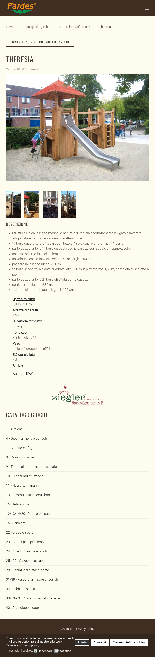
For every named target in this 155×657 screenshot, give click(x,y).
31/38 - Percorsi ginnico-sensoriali (32, 579)
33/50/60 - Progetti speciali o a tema (33, 598)
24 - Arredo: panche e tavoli (26, 551)
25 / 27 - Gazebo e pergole (25, 561)
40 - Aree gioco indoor (22, 608)
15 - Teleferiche (17, 504)
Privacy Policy (85, 629)
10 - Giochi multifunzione (24, 476)
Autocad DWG (23, 374)
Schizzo (18, 366)
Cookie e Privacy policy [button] (22, 645)
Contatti (66, 629)
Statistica (64, 651)
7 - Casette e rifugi (19, 448)
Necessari (44, 651)
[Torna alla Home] (21, 8)
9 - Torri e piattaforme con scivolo (31, 467)
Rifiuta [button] (82, 642)
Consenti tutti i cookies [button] (129, 642)
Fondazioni (21, 332)
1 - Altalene (14, 429)
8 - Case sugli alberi (20, 457)
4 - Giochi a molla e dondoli (26, 438)
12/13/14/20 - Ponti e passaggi (29, 514)
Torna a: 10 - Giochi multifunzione (40, 42)
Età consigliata (24, 355)
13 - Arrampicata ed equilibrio (28, 495)
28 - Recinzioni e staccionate (27, 570)
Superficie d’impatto (27, 321)
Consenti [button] (99, 642)
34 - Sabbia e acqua (20, 589)
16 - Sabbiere (16, 523)
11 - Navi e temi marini (23, 485)
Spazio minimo (24, 299)
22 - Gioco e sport (19, 532)
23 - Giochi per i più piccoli (25, 542)
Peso (16, 343)
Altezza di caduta (25, 310)
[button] (147, 8)
